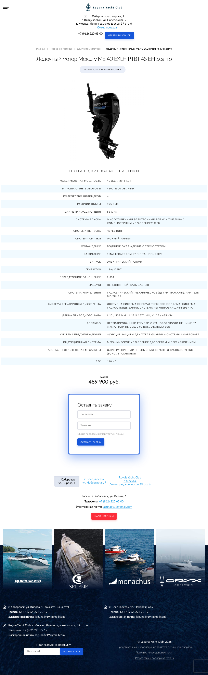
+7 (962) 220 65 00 (90, 33)
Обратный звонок (119, 35)
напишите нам (104, 516)
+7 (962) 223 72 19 (35, 612)
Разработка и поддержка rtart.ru (154, 658)
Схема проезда (107, 27)
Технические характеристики (102, 70)
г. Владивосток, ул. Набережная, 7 (94, 481)
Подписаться (71, 652)
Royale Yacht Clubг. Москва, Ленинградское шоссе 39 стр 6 (130, 481)
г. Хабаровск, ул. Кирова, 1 (66, 481)
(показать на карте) (56, 607)
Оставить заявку (90, 442)
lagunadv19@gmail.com (117, 506)
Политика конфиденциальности (154, 652)
